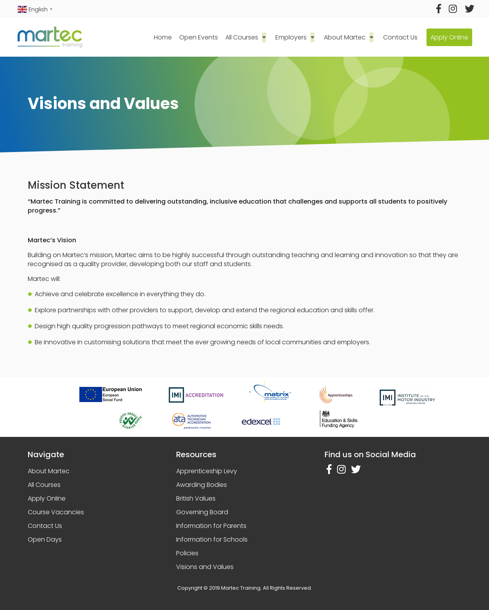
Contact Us (399, 37)
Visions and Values (205, 566)
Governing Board (202, 512)
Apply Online (449, 37)
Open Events (202, 37)
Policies (187, 553)
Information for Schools (212, 539)
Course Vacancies (56, 512)
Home (166, 37)
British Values (196, 498)
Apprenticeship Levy (206, 471)
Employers (293, 37)
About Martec (345, 37)
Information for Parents (211, 525)
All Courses (245, 37)
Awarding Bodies (201, 484)
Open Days (45, 539)
